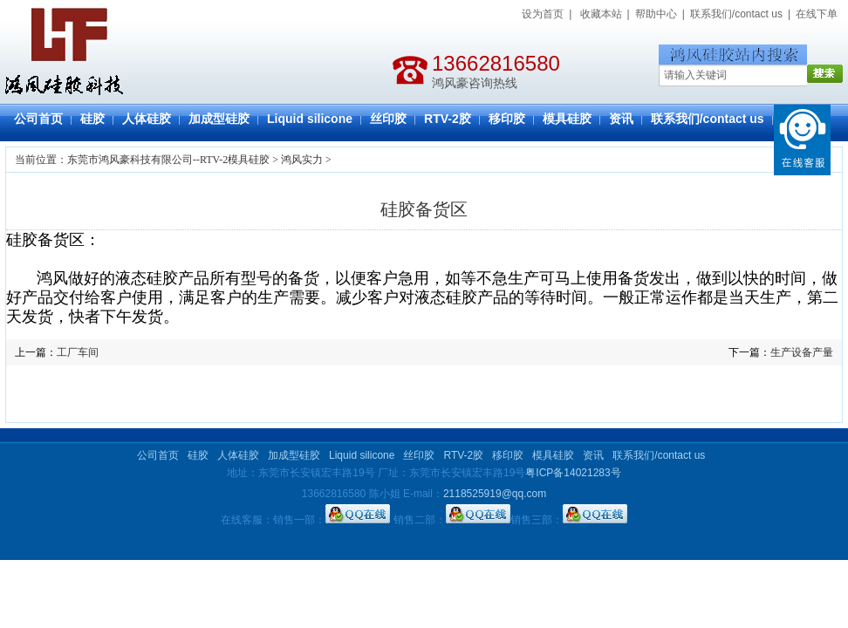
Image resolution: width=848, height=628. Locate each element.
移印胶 (507, 119)
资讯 (621, 119)
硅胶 (92, 119)
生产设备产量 (801, 352)
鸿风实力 (302, 160)
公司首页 (38, 119)
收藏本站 (601, 14)
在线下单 (817, 14)
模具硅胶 (567, 119)
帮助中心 (656, 14)
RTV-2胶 (447, 119)
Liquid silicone (309, 119)
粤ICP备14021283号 (572, 473)
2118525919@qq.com (494, 494)
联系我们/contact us (736, 14)
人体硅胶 (146, 119)
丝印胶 (388, 119)
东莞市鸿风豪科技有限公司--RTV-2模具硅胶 (168, 160)
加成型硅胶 (219, 119)
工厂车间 (78, 352)
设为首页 (543, 14)
